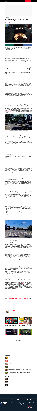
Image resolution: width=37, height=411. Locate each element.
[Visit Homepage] (7, 1)
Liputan (9, 3)
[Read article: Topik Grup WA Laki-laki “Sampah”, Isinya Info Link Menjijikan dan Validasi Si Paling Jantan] (6, 373)
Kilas (19, 3)
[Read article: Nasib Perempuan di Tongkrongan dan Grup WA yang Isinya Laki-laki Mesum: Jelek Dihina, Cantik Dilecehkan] (6, 367)
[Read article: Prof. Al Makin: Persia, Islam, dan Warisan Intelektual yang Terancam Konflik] (6, 385)
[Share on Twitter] (18, 45)
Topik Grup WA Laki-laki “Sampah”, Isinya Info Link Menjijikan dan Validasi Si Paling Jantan (19, 372)
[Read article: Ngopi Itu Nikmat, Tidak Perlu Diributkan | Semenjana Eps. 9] (11, 332)
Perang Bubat (24, 283)
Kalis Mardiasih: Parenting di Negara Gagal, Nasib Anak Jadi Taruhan (16, 378)
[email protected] (30, 406)
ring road (15, 301)
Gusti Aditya (9, 22)
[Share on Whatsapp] (9, 45)
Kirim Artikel (11, 404)
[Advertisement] (18, 306)
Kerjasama (20, 402)
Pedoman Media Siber (21, 403)
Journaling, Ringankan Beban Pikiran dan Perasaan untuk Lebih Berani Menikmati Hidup (18, 363)
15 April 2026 (9, 373)
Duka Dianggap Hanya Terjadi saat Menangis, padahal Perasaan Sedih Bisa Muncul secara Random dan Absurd (11, 325)
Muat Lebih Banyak (18, 340)
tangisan (20, 301)
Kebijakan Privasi (21, 404)
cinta (7, 301)
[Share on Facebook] (27, 45)
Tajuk (12, 3)
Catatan (6, 323)
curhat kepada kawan (8, 111)
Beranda (6, 17)
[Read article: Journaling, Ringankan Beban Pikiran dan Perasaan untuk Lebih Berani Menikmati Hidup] (6, 364)
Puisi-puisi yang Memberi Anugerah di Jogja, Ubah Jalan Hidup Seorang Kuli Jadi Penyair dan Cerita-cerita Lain (25, 325)
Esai (6, 3)
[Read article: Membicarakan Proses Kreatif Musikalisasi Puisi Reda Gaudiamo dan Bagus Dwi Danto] (25, 332)
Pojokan (16, 3)
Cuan (22, 3)
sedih (17, 301)
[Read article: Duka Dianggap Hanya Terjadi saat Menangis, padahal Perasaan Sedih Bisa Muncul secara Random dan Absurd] (11, 320)
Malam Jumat (30, 3)
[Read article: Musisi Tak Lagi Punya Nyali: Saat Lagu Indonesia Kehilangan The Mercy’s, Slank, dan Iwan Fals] (6, 358)
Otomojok (25, 3)
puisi (12, 301)
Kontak (10, 405)
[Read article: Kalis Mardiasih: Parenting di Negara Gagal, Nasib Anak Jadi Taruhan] (6, 379)
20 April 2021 (13, 22)
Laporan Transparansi (21, 405)
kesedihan (10, 301)
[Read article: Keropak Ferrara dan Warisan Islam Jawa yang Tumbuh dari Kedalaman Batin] (6, 382)
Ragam (20, 323)
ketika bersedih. (10, 70)
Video (6, 334)
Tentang (11, 402)
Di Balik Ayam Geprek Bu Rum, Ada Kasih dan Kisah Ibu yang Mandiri (19, 298)
